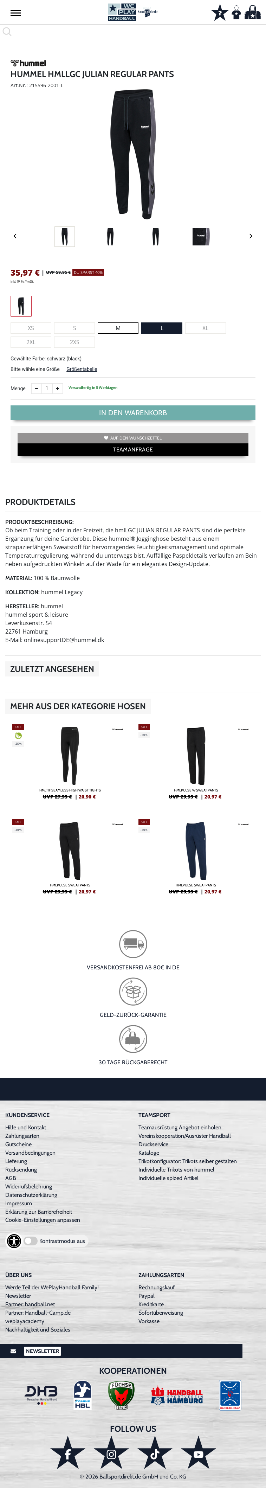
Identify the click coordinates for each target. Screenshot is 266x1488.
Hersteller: (22, 606)
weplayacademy (24, 1321)
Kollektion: (22, 592)
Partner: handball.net (30, 1304)
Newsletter (18, 1296)
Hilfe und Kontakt (25, 1127)
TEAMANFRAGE (133, 449)
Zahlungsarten (22, 1136)
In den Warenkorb (133, 413)
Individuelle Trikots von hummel (176, 1169)
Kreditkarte (151, 1304)
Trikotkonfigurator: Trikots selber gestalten (187, 1161)
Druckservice (153, 1144)
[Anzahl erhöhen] (57, 388)
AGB (10, 1178)
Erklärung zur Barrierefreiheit (38, 1211)
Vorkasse (149, 1321)
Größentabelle (81, 369)
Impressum (18, 1203)
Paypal (146, 1296)
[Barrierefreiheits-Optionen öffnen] (14, 1241)
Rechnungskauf (156, 1287)
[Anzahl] (47, 388)
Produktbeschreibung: (39, 522)
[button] (15, 12)
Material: (18, 578)
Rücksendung (21, 1169)
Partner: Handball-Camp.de (38, 1312)
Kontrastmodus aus (62, 1241)
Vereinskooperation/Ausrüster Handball (184, 1136)
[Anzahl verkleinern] (36, 388)
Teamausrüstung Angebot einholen (179, 1127)
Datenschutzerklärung (31, 1195)
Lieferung (16, 1161)
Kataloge (148, 1152)
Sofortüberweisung (160, 1312)
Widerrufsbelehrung (28, 1186)
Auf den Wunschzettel (133, 438)
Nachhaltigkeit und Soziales (37, 1329)
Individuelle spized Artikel (168, 1178)
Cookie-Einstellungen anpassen (42, 1220)
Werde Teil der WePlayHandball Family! (52, 1287)
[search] (133, 32)
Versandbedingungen (30, 1152)
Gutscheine (18, 1144)
